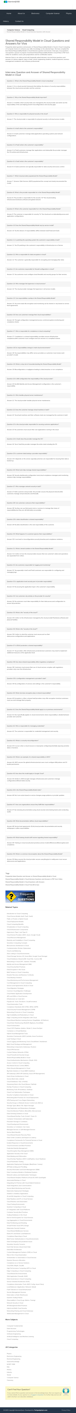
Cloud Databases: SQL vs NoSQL (17, 1081)
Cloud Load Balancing (14, 951)
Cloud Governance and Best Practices (19, 1145)
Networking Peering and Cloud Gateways (20, 1311)
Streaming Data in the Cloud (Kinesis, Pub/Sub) (21, 1084)
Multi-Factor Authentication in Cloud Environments (23, 1239)
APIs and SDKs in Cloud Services (17, 996)
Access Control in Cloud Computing (18, 1063)
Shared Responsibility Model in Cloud (18, 1057)
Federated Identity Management (17, 1148)
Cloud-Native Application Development (19, 993)
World (9, 1375)
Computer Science (53, 13)
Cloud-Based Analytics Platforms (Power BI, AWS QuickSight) (26, 1177)
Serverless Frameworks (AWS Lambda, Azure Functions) (25, 1036)
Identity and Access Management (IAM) (19, 964)
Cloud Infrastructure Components (17, 929)
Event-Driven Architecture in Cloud (17, 1076)
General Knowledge (13, 1361)
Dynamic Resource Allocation (16, 1260)
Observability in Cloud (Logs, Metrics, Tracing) (21, 1300)
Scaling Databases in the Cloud (17, 1215)
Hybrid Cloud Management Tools (17, 1033)
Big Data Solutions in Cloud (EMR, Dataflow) (21, 1071)
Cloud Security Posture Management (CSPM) (21, 1009)
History (6, 21)
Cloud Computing (28, 30)
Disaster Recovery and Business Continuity (20, 975)
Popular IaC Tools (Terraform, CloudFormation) (22, 1001)
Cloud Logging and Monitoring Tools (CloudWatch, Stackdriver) (27, 1041)
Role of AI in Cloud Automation (17, 1255)
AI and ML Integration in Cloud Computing (20, 1196)
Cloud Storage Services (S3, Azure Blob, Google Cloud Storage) (27, 956)
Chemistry (10, 1380)
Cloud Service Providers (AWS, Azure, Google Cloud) (23, 935)
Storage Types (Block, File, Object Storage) (20, 1105)
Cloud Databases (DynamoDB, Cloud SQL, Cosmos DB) (24, 959)
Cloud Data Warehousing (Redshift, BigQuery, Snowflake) (25, 1023)
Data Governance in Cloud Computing (19, 1279)
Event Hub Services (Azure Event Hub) (18, 1247)
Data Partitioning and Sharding (17, 1223)
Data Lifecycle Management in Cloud (18, 1068)
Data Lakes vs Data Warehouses (17, 1295)
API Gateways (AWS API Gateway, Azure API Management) (26, 1073)
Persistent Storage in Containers (17, 1121)
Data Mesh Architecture (14, 1249)
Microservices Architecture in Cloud (18, 945)
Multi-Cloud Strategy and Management (19, 1044)
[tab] (38, 81)
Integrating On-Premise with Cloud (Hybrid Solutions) (23, 1183)
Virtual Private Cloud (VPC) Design (18, 1225)
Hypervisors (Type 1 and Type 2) (17, 932)
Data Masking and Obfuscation (17, 1156)
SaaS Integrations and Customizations (19, 1185)
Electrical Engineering (13, 1359)
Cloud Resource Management (16, 937)
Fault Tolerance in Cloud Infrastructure (19, 1289)
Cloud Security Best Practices (16, 967)
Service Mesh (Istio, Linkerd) (15, 1079)
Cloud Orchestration (13, 1025)
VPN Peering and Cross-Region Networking (20, 1100)
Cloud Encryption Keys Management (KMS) (20, 1151)
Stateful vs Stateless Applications (17, 1193)
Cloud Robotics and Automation (17, 1201)
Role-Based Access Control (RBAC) (18, 1065)
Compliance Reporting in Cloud (17, 1236)
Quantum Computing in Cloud (16, 1207)
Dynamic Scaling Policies (14, 1297)
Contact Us (19, 21)
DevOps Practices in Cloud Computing (19, 1087)
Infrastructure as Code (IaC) (15, 999)
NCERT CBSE (11, 1364)
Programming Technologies (15, 1331)
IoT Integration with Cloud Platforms (18, 1209)
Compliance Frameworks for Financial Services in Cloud (24, 1140)
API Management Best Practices (17, 1305)
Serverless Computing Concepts (17, 943)
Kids (8, 1367)
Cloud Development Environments (17, 1124)
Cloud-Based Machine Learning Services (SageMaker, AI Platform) (27, 1020)
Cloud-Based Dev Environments (17, 1273)
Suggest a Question (37, 1395)
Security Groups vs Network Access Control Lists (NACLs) (25, 1103)
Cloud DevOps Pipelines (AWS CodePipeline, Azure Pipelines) (26, 1159)
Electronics (35, 13)
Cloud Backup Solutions (14, 977)
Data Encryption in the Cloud (16, 969)
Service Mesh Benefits (14, 1132)
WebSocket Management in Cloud (18, 1313)
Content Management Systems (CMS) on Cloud (22, 1252)
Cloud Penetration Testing (15, 1161)
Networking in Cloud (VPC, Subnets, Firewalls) (21, 961)
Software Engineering (14, 1334)
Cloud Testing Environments (16, 1204)
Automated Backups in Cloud (16, 1180)
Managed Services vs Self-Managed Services (21, 1129)
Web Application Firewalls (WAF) (17, 1276)
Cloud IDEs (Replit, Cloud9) (15, 1265)
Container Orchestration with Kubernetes (20, 1119)
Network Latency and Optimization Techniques (22, 1175)
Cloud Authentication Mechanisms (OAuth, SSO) (22, 1060)
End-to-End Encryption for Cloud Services (20, 1217)
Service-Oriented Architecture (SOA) (18, 1281)
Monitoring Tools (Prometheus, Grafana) (19, 1089)
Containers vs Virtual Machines (16, 1031)
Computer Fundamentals (15, 1326)
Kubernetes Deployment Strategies (18, 1191)
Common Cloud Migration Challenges (19, 991)
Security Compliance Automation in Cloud (20, 1095)
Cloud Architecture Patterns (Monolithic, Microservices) (24, 1111)
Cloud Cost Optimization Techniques (18, 1092)
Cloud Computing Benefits (15, 924)
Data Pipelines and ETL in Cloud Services (20, 1199)
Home (9, 13)
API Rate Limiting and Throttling (17, 1167)
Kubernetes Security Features (16, 1228)
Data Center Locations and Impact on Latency (21, 1137)
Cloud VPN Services (13, 1049)
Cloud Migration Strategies (15, 988)
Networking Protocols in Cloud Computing (20, 1012)
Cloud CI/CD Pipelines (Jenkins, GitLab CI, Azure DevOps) (24, 1028)
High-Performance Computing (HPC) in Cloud (21, 1268)
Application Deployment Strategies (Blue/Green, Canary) (24, 1164)
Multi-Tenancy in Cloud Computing (18, 972)
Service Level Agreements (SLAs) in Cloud (20, 985)
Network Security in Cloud (15, 1303)
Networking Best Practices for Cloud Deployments (23, 1097)
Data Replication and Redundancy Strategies (21, 1108)
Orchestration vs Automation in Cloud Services (21, 1257)
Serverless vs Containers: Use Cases (18, 1127)
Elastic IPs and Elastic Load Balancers (19, 1233)
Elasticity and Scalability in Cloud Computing (21, 940)
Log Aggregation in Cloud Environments (19, 1220)
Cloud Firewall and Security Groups (18, 1055)
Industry (9, 1372)
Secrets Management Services (16, 1292)
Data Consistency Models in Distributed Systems (22, 1172)
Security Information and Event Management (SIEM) (23, 1169)
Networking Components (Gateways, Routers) (21, 1047)
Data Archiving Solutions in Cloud (17, 1113)
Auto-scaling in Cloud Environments (18, 953)
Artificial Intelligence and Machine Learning (20, 1336)
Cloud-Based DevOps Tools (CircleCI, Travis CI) (21, 1116)
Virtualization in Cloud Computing (17, 927)
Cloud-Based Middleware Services (18, 1231)
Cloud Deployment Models (15, 921)
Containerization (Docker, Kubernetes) (19, 948)
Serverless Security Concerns (16, 1244)
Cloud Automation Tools (14, 1004)
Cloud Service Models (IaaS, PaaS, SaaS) (20, 916)
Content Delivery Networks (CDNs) (17, 1052)
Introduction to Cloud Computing (17, 913)
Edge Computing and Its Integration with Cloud (22, 1017)
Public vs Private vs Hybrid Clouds (17, 919)
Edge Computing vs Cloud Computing (19, 1271)
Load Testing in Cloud (14, 1039)
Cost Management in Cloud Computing (19, 983)
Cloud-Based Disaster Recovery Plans (19, 1135)
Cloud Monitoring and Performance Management (22, 980)
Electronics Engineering (14, 1356)
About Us (21, 13)
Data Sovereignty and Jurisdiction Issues (19, 1241)
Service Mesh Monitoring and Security (18, 1188)
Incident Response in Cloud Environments (20, 1143)
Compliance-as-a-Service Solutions (18, 1263)
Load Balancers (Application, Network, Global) (21, 1287)
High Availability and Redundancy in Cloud (20, 1015)
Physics (69, 13)
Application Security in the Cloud (17, 1153)
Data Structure (11, 1328)
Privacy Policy (66, 1410)
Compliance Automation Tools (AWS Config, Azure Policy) (25, 1284)
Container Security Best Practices (17, 1212)
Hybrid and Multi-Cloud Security (17, 1308)
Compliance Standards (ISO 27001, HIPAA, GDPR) (22, 1007)
